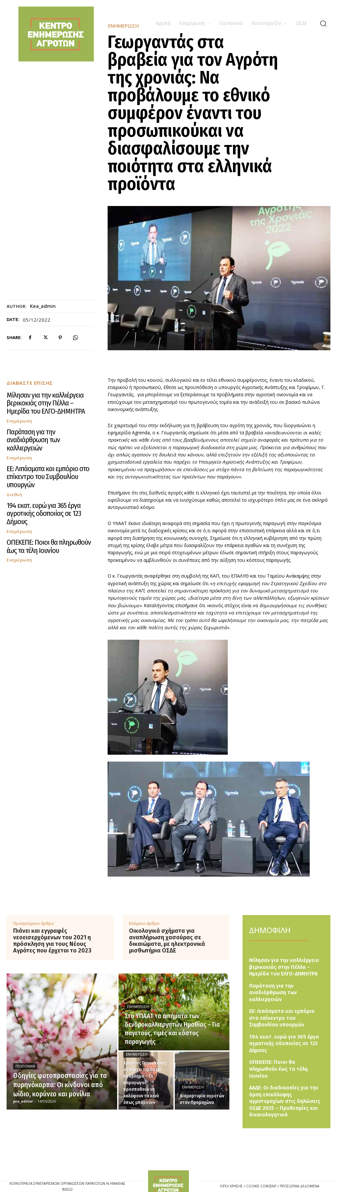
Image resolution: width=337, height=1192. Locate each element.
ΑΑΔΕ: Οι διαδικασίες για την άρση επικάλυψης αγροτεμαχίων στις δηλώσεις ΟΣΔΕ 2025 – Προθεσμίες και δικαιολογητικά (286, 1087)
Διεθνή (14, 460)
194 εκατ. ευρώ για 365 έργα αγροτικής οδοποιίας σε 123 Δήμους (45, 474)
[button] (323, 23)
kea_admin (43, 306)
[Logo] (168, 1169)
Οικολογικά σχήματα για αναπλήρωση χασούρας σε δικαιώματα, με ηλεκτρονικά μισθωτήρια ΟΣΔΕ (167, 941)
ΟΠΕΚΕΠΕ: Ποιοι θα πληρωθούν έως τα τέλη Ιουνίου (49, 499)
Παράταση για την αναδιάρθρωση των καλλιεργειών (44, 423)
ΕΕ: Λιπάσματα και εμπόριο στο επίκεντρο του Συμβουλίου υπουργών (48, 448)
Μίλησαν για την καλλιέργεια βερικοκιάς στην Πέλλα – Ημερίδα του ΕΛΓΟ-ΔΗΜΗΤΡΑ (49, 397)
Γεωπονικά (25, 1066)
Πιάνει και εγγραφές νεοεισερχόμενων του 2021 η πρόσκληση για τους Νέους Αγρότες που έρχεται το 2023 (52, 941)
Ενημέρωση (19, 409)
